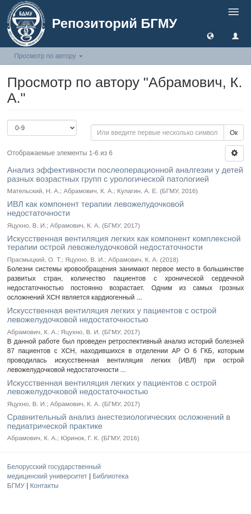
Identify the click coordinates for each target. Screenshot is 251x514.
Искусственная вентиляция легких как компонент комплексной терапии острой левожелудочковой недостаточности (124, 243)
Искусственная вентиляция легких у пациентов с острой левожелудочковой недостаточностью (111, 315)
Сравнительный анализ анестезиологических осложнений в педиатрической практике (118, 422)
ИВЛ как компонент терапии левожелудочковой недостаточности (95, 209)
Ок (234, 132)
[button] (210, 35)
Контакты (44, 485)
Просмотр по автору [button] (48, 56)
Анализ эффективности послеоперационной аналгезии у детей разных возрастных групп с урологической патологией (125, 175)
